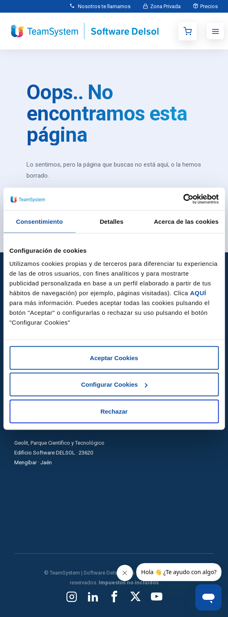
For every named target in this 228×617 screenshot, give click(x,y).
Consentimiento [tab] (39, 221)
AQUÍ (198, 292)
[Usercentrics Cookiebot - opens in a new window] (183, 199)
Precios (209, 6)
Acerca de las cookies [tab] (186, 221)
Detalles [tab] (111, 221)
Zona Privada (165, 6)
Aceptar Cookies (114, 357)
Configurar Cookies (114, 384)
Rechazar (114, 411)
